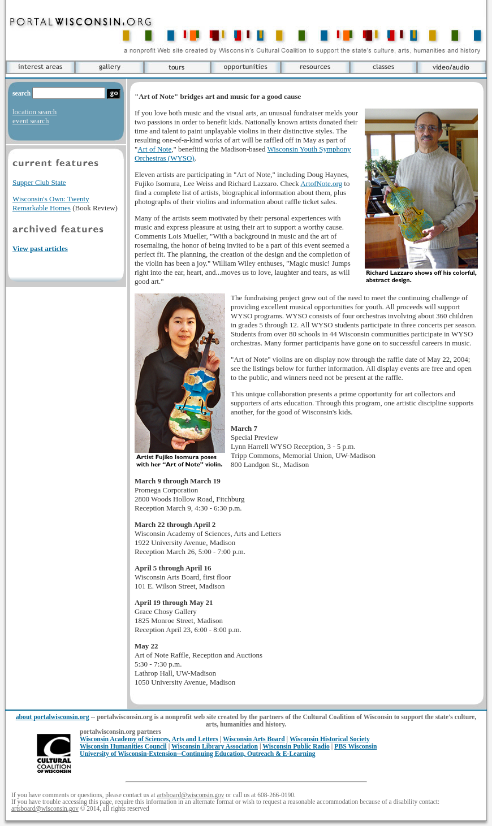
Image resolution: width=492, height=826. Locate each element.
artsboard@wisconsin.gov (191, 795)
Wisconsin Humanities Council (123, 746)
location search (34, 111)
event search (30, 120)
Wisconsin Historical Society (330, 739)
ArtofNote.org (321, 183)
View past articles (40, 248)
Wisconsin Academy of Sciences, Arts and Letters (149, 739)
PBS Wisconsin (355, 746)
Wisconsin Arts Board (254, 739)
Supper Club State (39, 182)
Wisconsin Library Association (214, 746)
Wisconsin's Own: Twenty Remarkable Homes (50, 203)
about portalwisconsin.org (52, 717)
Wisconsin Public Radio (296, 746)
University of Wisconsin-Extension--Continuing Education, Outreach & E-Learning (198, 754)
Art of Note (154, 149)
